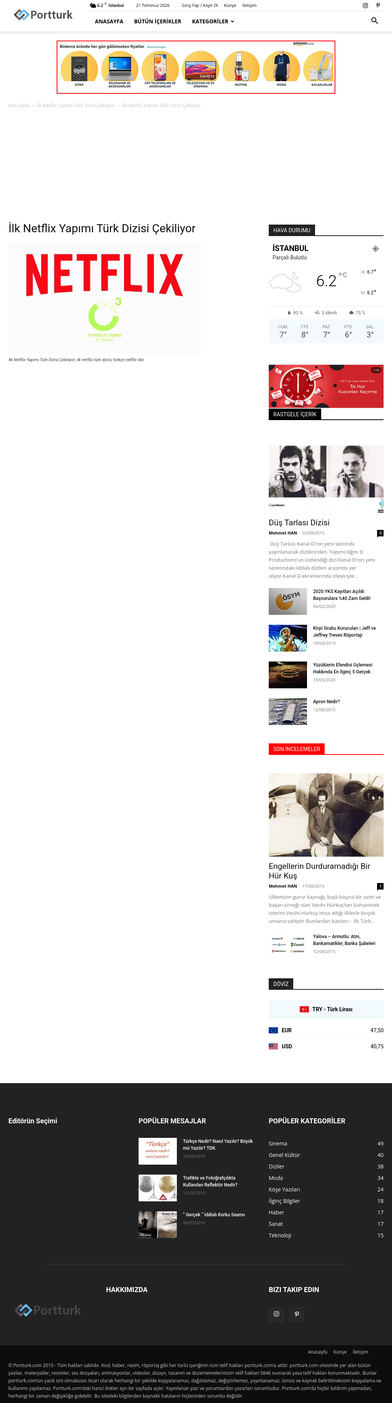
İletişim (249, 5)
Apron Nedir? (326, 701)
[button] (374, 21)
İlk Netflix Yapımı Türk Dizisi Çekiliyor (76, 105)
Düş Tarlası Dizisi (299, 522)
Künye (230, 5)
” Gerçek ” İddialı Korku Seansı (214, 1214)
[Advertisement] (196, 167)
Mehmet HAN (283, 533)
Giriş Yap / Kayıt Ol (200, 5)
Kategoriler (213, 21)
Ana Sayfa (18, 105)
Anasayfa (109, 21)
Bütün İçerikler (157, 21)
